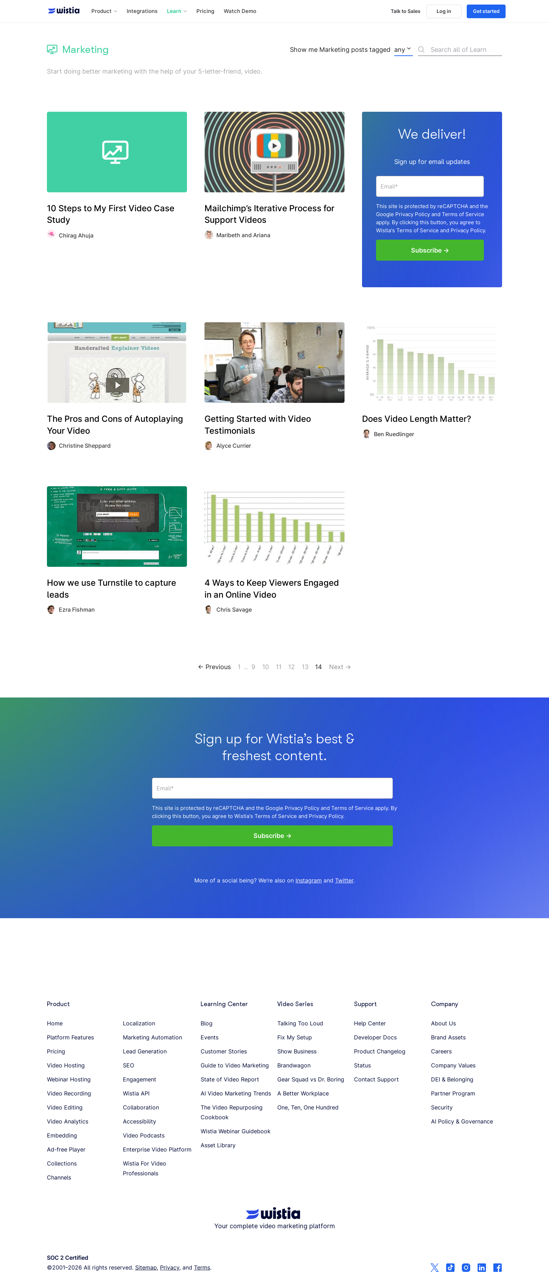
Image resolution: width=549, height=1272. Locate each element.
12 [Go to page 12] (291, 665)
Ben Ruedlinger (394, 432)
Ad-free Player (66, 1149)
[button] (104, 11)
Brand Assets (448, 1037)
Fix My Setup (294, 1037)
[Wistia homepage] (61, 11)
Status (362, 1065)
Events (209, 1037)
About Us (443, 1023)
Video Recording (69, 1093)
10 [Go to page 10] (265, 665)
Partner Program (453, 1093)
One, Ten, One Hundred (308, 1107)
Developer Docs (375, 1037)
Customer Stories (224, 1051)
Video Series (295, 1004)
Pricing (205, 11)
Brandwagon (294, 1065)
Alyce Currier (233, 444)
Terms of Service (463, 214)
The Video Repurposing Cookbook (232, 1112)
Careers (441, 1051)
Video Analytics (67, 1121)
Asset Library (218, 1145)
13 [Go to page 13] (305, 665)
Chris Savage (234, 608)
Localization (139, 1023)
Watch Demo (240, 11)
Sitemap (146, 1267)
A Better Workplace (303, 1093)
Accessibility (139, 1121)
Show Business (297, 1051)
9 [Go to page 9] (253, 665)
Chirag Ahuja (76, 235)
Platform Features (70, 1037)
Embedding (62, 1135)
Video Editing (65, 1107)
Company (444, 1004)
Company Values (453, 1065)
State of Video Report (230, 1079)
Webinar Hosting (69, 1079)
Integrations (142, 11)
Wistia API (136, 1093)
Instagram (309, 879)
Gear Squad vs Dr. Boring (310, 1079)
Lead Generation (145, 1051)
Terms (202, 1267)
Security (442, 1107)
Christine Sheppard (85, 444)
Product (58, 1004)
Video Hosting (66, 1065)
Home (55, 1023)
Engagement (139, 1079)
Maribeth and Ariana (243, 235)
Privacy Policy (412, 214)
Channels (59, 1177)
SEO (128, 1065)
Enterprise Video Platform (157, 1149)
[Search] (460, 50)
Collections (62, 1163)
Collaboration (141, 1107)
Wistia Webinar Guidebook (236, 1131)
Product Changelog (379, 1051)
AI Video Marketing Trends (236, 1093)
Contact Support (376, 1079)
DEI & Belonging (452, 1079)
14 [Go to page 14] (318, 665)
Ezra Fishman (77, 608)
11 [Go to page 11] (279, 665)
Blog (207, 1023)
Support (365, 1004)
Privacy (169, 1267)
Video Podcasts (144, 1135)
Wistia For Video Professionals (144, 1168)
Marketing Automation (152, 1037)
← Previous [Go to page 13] (214, 665)
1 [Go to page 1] (239, 665)
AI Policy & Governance (462, 1121)
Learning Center (224, 1004)
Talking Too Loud (300, 1023)
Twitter (344, 879)
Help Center (370, 1023)
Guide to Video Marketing (235, 1065)
